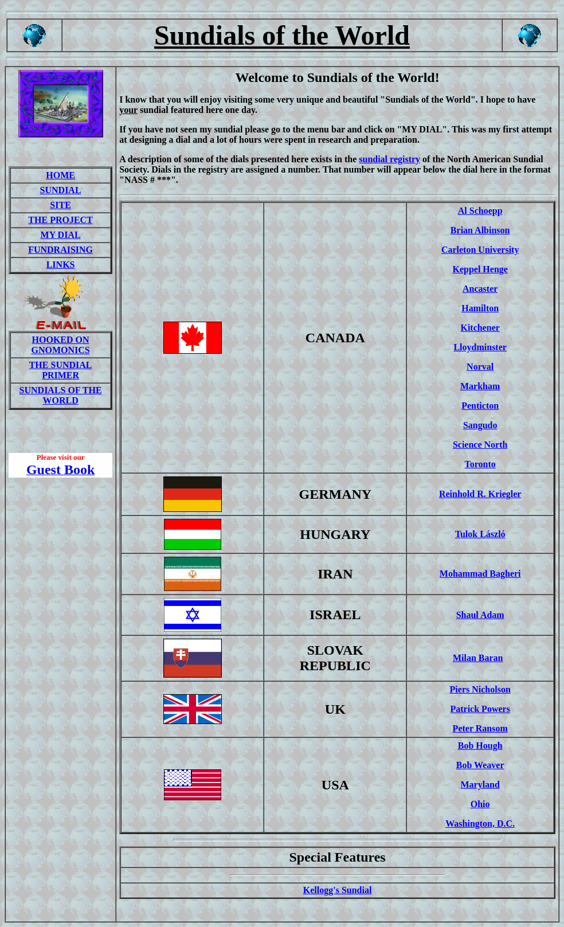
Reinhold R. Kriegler (480, 494)
